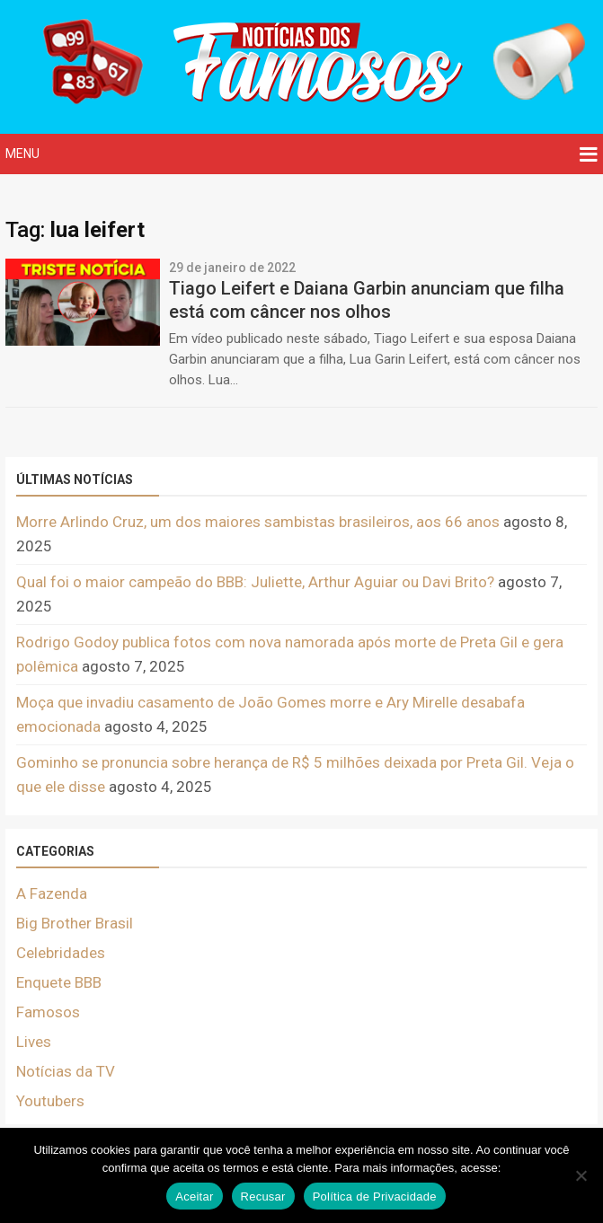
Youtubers (50, 1101)
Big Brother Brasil (74, 923)
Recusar (263, 1196)
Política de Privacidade (375, 1196)
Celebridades (60, 953)
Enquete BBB (59, 982)
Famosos (48, 1012)
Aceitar (194, 1196)
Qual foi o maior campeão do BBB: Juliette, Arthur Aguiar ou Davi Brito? (255, 582)
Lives (33, 1042)
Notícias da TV (65, 1071)
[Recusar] (581, 1175)
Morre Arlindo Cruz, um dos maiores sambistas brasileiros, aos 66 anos (258, 522)
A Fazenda (51, 893)
